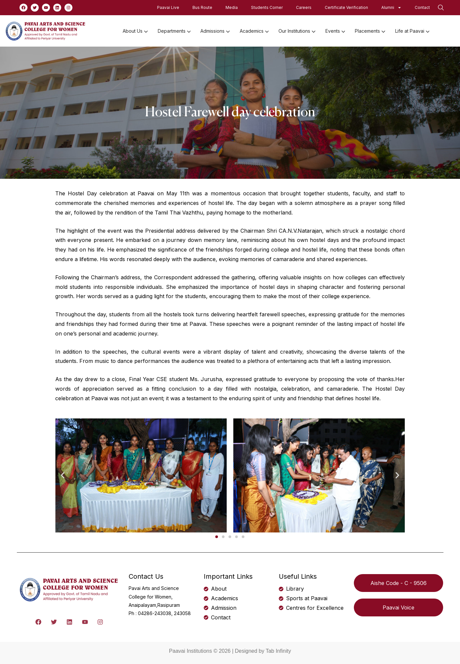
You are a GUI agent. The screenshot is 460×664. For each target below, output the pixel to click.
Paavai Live (168, 7)
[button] (63, 475)
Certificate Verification (346, 7)
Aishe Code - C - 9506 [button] (398, 583)
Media (232, 7)
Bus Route (202, 7)
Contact (422, 7)
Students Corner (267, 7)
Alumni (391, 7)
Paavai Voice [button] (398, 607)
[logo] (46, 30)
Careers (304, 7)
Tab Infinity (278, 651)
